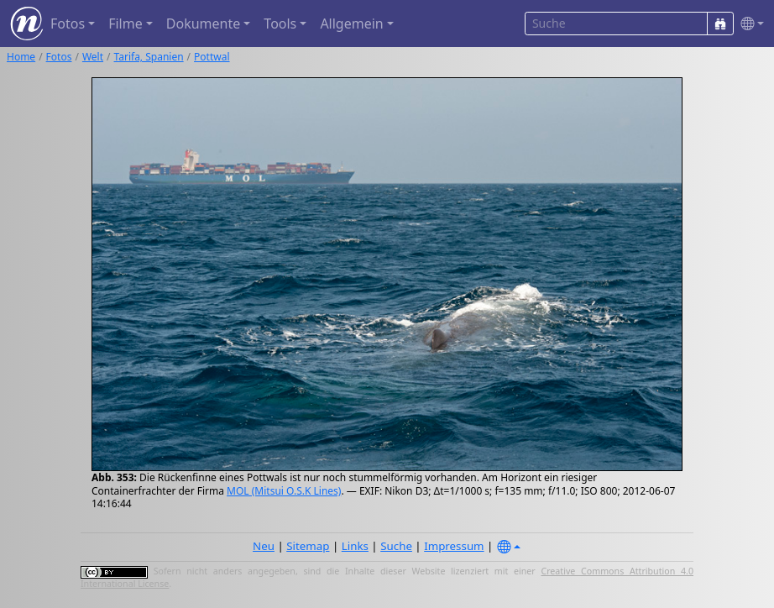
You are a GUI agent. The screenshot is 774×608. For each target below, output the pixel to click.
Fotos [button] (67, 23)
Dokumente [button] (203, 23)
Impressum (454, 545)
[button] (749, 23)
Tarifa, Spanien (149, 57)
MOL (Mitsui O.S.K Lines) (284, 491)
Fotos (59, 57)
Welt (92, 57)
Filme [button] (125, 23)
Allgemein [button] (351, 23)
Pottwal (211, 57)
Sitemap (307, 545)
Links (355, 545)
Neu (264, 545)
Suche (396, 545)
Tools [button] (280, 23)
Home (21, 57)
